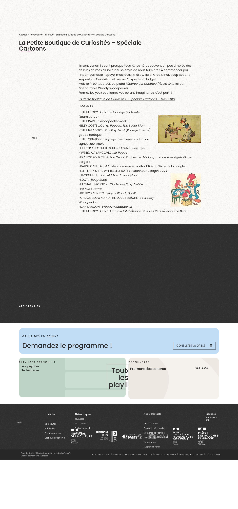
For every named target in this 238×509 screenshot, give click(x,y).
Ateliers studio (101, 454)
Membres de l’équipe (154, 433)
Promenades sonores (190, 454)
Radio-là (118, 454)
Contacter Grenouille (153, 428)
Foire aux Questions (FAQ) (156, 437)
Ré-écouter (36, 34)
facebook (211, 414)
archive (49, 34)
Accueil (23, 34)
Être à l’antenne (151, 423)
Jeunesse (79, 419)
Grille (34, 138)
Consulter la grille (194, 346)
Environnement (82, 428)
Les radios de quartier (138, 454)
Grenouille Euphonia (55, 438)
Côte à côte (213, 454)
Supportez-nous (151, 446)
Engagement (150, 442)
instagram (211, 417)
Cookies (44, 456)
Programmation (53, 433)
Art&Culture (80, 423)
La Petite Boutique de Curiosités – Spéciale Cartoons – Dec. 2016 (127, 99)
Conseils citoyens (165, 454)
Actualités (50, 428)
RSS (207, 420)
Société (78, 433)
